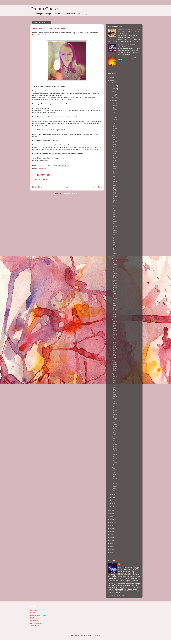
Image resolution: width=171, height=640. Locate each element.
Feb (113, 86)
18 (111, 528)
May (113, 95)
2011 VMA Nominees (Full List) (114, 365)
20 (111, 534)
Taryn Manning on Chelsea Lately (114, 473)
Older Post (97, 187)
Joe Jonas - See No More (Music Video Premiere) (114, 214)
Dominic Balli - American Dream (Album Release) (114, 349)
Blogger (97, 635)
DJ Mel (32, 613)
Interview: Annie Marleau (114, 230)
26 (111, 552)
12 (111, 510)
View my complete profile (116, 595)
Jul (113, 101)
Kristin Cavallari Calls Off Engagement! (114, 391)
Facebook (35, 35)
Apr (113, 92)
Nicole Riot (34, 620)
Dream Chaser (45, 8)
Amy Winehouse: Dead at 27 (114, 377)
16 (111, 522)
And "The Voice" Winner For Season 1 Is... (114, 124)
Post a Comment (41, 179)
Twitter (45, 35)
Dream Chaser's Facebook (39, 615)
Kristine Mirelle (35, 618)
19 (111, 531)
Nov (113, 503)
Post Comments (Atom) (72, 193)
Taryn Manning (35, 626)
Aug (113, 494)
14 (111, 516)
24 (111, 546)
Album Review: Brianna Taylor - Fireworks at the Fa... (114, 246)
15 (111, 519)
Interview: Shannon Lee (114, 486)
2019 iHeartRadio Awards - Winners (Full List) (126, 46)
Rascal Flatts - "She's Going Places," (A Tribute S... (114, 410)
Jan (113, 83)
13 (111, 513)
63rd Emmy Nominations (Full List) (114, 310)
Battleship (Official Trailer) (114, 459)
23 (111, 543)
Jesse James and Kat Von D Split (114, 428)
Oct (113, 500)
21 (111, 537)
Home (67, 187)
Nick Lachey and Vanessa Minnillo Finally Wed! (114, 329)
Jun (113, 98)
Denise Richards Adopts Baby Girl (114, 140)
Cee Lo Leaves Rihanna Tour (114, 108)
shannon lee (42, 169)
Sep (113, 497)
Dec (113, 506)
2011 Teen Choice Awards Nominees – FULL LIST (114, 159)
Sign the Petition (36, 623)
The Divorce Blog (114, 174)
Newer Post (37, 187)
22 (111, 540)
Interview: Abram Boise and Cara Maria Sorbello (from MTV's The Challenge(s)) (128, 31)
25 (111, 549)
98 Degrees (34, 610)
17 (111, 525)
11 (111, 80)
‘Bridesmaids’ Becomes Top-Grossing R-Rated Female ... (114, 191)
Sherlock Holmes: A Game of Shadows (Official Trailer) (114, 290)
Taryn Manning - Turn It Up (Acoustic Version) (114, 444)
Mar (113, 89)
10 (111, 77)
